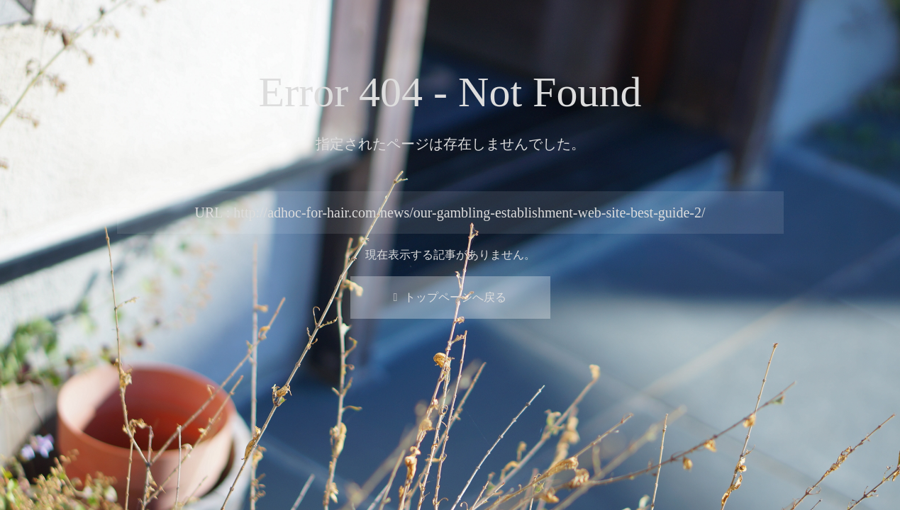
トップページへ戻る (450, 297)
